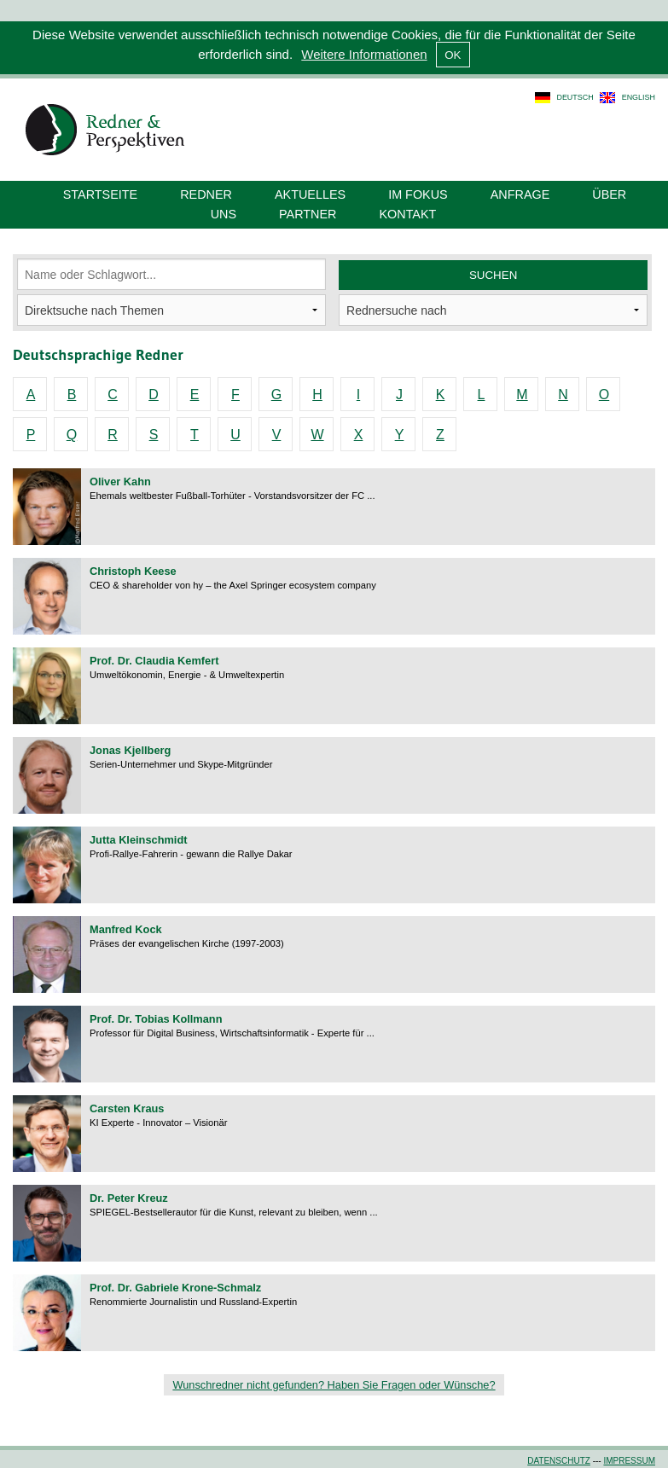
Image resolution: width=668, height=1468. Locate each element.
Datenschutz (558, 1460)
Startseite (100, 194)
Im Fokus (418, 194)
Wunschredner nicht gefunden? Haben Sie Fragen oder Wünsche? (333, 1384)
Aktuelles (310, 194)
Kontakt (407, 214)
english (638, 97)
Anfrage (520, 194)
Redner (206, 194)
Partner (307, 214)
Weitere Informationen (364, 54)
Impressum (629, 1460)
